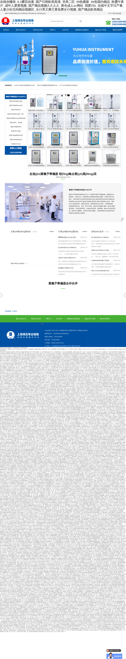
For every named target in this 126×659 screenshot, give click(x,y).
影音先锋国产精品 (113, 528)
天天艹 (57, 443)
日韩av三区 (84, 575)
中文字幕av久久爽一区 (64, 442)
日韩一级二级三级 (43, 615)
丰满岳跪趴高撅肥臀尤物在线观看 (67, 578)
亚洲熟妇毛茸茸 (20, 565)
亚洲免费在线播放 (80, 402)
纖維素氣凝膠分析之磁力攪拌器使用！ (67, 237)
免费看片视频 (74, 443)
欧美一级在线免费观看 (49, 355)
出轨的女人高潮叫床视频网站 (19, 386)
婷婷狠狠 (73, 425)
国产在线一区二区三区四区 (69, 388)
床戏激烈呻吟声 (42, 484)
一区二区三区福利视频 (80, 499)
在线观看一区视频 (71, 448)
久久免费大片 (92, 408)
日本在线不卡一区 (52, 532)
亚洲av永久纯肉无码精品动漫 (87, 359)
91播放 (17, 482)
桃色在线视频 (81, 570)
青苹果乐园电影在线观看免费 (64, 413)
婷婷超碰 (19, 494)
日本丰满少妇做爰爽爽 (25, 429)
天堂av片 (8, 568)
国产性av (9, 428)
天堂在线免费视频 (13, 413)
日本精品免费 (96, 527)
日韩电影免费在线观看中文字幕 (100, 567)
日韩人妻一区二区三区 (48, 375)
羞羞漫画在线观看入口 (87, 559)
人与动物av (85, 564)
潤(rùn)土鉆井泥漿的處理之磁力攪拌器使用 (100, 270)
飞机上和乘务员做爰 (81, 568)
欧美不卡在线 (27, 377)
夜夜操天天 (77, 509)
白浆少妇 (63, 597)
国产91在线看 (11, 385)
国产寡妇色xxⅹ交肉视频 (30, 571)
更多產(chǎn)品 (16, 144)
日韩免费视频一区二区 (80, 481)
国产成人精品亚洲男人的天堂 (75, 355)
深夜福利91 (119, 501)
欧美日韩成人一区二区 (34, 504)
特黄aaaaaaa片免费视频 (6, 459)
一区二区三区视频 (86, 422)
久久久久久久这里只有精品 (14, 355)
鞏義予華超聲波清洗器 (16, 135)
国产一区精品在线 (31, 416)
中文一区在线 (91, 456)
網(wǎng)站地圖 (117, 13)
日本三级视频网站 (14, 403)
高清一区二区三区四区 (81, 416)
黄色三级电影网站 (103, 548)
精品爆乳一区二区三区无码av (107, 534)
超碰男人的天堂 (84, 522)
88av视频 (27, 541)
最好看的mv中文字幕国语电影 (52, 365)
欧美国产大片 (25, 367)
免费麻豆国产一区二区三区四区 (64, 590)
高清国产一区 (19, 442)
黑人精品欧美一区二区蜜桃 (42, 360)
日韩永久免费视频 (25, 537)
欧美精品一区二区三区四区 (12, 578)
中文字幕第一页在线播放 (85, 505)
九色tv (27, 395)
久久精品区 (7, 359)
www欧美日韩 (55, 506)
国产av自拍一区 (43, 565)
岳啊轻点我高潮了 (78, 352)
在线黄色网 (85, 459)
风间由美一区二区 (105, 373)
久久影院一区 (39, 624)
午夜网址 (99, 363)
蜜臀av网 (26, 532)
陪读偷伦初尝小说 (25, 392)
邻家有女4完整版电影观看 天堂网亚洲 (80, 362)
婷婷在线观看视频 (48, 462)
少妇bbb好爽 (6, 357)
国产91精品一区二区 (75, 365)
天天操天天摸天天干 (94, 630)
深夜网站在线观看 (93, 544)
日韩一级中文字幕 (20, 474)
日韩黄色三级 (78, 367)
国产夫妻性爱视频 (112, 630)
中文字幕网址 (104, 611)
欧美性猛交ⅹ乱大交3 (26, 528)
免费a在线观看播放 (63, 608)
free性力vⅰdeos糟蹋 (31, 422)
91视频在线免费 (5, 422)
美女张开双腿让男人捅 (113, 366)
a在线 (28, 405)
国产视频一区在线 (121, 621)
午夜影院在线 (39, 486)
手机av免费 (43, 465)
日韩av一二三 (23, 482)
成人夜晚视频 (16, 433)
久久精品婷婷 (98, 532)
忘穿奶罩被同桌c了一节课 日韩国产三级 (105, 390)
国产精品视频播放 (28, 373)
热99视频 (2, 366)
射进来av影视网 (120, 527)
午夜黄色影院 (80, 380)
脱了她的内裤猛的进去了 (35, 597)
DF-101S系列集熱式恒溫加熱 (68, 85)
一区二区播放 (54, 431)
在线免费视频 (100, 590)
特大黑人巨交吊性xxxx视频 (15, 592)
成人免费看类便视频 (54, 357)
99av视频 (61, 521)
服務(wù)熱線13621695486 (16, 150)
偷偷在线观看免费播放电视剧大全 (79, 408)
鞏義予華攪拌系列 (15, 127)
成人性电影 (103, 630)
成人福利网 (41, 466)
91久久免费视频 (35, 541)
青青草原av (23, 515)
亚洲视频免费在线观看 (97, 592)
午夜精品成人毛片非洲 (14, 515)
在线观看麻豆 (108, 455)
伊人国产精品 (29, 474)
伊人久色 (93, 549)
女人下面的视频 (96, 353)
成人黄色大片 (42, 448)
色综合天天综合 (22, 455)
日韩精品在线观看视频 (59, 412)
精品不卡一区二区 (88, 425)
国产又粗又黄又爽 (91, 363)
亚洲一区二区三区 (103, 458)
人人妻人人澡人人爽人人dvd (86, 627)
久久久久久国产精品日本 (6, 528)
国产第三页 (73, 535)
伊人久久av (6, 521)
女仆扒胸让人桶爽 (102, 412)
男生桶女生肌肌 (26, 357)
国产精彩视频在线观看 (106, 475)
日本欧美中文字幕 (31, 385)
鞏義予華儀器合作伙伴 (63, 283)
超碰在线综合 (13, 630)
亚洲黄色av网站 (24, 594)
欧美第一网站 (14, 446)
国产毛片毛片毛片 (102, 410)
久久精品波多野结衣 (112, 418)
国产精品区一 (97, 463)
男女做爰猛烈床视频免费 (46, 412)
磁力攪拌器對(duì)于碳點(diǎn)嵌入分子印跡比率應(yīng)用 (100, 237)
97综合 (33, 587)
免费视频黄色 (79, 468)
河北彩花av (57, 455)
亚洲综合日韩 (75, 366)
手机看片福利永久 (65, 489)
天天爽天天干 (119, 441)
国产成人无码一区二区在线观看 (68, 373)
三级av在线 (79, 390)
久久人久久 (113, 491)
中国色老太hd (92, 575)
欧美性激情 (60, 389)
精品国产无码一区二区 (21, 405)
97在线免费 (22, 403)
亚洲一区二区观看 (117, 529)
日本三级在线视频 (30, 398)
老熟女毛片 (75, 398)
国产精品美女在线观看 (116, 542)
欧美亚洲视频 (33, 382)
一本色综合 (88, 398)
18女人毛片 (10, 525)
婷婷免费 (13, 441)
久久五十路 (117, 544)
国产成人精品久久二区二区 (12, 366)
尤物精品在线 (8, 538)
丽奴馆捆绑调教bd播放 (104, 519)
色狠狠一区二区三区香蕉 (14, 431)
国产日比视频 (43, 539)
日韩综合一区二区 (107, 359)
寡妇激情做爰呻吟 (74, 608)
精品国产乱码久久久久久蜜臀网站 (67, 494)
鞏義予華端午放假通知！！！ (19, 263)
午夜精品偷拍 (30, 370)
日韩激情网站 (98, 356)
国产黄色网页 (28, 590)
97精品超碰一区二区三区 (99, 369)
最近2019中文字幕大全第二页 (19, 353)
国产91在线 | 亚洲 (68, 600)
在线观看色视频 (109, 362)
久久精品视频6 (104, 425)
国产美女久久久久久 (105, 360)
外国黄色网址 (53, 420)
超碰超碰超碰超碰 (74, 359)
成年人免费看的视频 (6, 383)
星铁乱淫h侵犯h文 (41, 405)
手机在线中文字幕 (28, 458)
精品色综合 (60, 463)
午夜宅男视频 (49, 402)
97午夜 (112, 561)
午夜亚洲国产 (45, 463)
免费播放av (17, 409)
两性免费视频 (62, 429)
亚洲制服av (17, 625)
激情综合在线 (28, 588)
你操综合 (71, 367)
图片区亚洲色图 (114, 580)
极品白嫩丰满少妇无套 (49, 607)
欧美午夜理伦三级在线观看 (112, 551)
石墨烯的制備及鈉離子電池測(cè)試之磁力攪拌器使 (100, 260)
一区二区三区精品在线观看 (54, 539)
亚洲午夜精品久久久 (20, 370)
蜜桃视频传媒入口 (80, 423)
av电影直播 (13, 494)
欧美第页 (102, 362)
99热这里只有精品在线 (104, 376)
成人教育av (89, 446)
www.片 (2, 607)
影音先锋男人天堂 (96, 393)
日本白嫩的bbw (93, 519)
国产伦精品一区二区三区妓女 (116, 525)
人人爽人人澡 (92, 547)
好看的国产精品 (75, 584)
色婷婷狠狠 (99, 408)
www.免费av (32, 628)
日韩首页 (113, 479)
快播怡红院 (42, 555)
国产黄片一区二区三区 (103, 435)
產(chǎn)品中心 (21, 30)
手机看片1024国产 (80, 476)
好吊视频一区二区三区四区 (93, 558)
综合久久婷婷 (83, 392)
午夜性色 (56, 531)
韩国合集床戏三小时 (107, 423)
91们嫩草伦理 (35, 557)
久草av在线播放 (24, 376)
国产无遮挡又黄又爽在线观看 (86, 375)
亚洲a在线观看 (96, 419)
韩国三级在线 (106, 564)
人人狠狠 (11, 558)
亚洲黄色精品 (87, 567)
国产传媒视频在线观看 (30, 505)
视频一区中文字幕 (45, 420)
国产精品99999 (102, 445)
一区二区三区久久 (48, 449)
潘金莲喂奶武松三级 (17, 452)
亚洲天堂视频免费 (7, 456)
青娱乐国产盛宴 (71, 568)
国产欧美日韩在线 (84, 511)
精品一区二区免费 (71, 514)
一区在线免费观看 (74, 392)
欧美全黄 (19, 432)
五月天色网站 (103, 429)
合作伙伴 (65, 30)
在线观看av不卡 (33, 468)
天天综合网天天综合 (40, 380)
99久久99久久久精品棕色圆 (50, 534)
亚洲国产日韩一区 (106, 498)
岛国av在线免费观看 (116, 582)
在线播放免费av (54, 360)
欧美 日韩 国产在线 (22, 535)
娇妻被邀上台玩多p (32, 466)
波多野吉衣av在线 (82, 456)
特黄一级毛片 (24, 476)
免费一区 (12, 379)
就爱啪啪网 (6, 502)
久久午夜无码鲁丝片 (69, 396)
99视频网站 (20, 458)
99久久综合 (16, 525)
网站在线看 (68, 577)
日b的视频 (104, 554)
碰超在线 (5, 581)
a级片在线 (87, 406)
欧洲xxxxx (54, 398)
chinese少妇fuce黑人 (66, 357)
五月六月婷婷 (79, 386)
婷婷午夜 (71, 538)
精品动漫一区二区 (60, 475)
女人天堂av (5, 522)
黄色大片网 (13, 399)
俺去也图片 (4, 594)
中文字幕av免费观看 (8, 518)
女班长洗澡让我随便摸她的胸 (65, 522)
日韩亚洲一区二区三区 (53, 448)
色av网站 (121, 577)
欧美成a (99, 423)
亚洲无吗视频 (64, 527)
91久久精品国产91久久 (78, 433)
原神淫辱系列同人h (15, 502)
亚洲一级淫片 (75, 587)
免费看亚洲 (112, 393)
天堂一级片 (47, 492)
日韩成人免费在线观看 (110, 496)
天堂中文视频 (3, 478)
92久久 (60, 438)
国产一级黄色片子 (86, 552)
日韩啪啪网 (61, 620)
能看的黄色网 (80, 388)
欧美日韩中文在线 (24, 508)
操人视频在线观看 (71, 380)
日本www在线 (96, 398)
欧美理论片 (93, 413)
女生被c (57, 489)
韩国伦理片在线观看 (23, 478)
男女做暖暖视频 (20, 541)
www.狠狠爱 (46, 433)
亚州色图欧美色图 (11, 562)
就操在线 (30, 535)
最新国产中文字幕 (81, 363)
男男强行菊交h (31, 522)
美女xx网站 (109, 505)
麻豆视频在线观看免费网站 (74, 625)
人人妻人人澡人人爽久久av (34, 375)
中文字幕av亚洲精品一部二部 (100, 388)
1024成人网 (73, 617)
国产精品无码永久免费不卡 (34, 441)
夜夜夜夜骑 (120, 388)
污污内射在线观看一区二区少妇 (94, 409)
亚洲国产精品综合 (117, 508)
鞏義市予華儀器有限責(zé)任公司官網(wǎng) (16, 13)
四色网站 (28, 418)
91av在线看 (120, 549)
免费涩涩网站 (68, 620)
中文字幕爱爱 (31, 471)
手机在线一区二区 (109, 451)
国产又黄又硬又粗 (81, 385)
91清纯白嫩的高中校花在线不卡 (114, 406)
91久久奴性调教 (85, 412)
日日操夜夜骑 (28, 399)
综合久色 (45, 525)
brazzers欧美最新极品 (35, 376)
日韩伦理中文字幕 (50, 524)
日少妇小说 (17, 528)
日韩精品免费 (57, 402)
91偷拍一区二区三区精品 (35, 511)
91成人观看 (82, 541)
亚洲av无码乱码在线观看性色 (21, 439)
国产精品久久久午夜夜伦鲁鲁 (42, 582)
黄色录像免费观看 (9, 412)
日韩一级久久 (37, 443)
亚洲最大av (107, 432)
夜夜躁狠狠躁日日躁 (47, 352)
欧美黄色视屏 (108, 476)
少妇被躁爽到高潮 (105, 627)
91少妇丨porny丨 (107, 592)
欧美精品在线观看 (8, 625)
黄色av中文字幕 (113, 353)
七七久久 (104, 392)
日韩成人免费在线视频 (57, 446)
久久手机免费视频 (67, 451)
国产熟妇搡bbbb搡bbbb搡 (10, 451)
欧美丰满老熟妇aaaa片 (33, 412)
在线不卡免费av (21, 620)
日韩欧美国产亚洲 (8, 409)
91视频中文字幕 (70, 416)
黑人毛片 (9, 549)
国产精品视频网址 (54, 525)
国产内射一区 (22, 356)
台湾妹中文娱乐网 (95, 518)
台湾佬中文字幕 (81, 399)
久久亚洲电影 (18, 587)
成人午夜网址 (34, 392)
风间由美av (47, 406)
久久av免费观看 (39, 572)
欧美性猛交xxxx (27, 432)
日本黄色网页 (104, 353)
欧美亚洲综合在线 (52, 415)
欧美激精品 (47, 474)
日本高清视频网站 (120, 439)
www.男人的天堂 (69, 521)
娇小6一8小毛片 (121, 369)
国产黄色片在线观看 (114, 385)
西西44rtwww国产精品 (51, 428)
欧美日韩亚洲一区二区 (83, 400)
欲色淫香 (22, 418)
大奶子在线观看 (111, 413)
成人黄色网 (96, 425)
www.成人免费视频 (46, 485)
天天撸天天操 (90, 581)
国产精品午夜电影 (64, 367)
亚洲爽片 (65, 438)
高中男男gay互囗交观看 (117, 478)
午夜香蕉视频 (89, 509)
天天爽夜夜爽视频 (33, 365)
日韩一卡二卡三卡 (45, 383)
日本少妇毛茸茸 (95, 426)
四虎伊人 (29, 353)
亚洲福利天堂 (98, 469)
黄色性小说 (42, 393)
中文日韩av (62, 418)
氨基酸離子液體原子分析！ (66, 268)
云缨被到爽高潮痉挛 (63, 502)
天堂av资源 (22, 415)
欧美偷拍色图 (48, 372)
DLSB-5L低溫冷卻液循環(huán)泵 (24, 85)
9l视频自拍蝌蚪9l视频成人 (119, 386)
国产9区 (2, 370)
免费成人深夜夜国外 (114, 469)
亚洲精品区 (48, 548)
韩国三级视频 (30, 574)
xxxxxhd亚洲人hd (70, 468)
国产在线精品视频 (67, 511)
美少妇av (81, 601)
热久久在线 (78, 445)
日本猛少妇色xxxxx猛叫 (63, 623)
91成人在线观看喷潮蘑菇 (36, 395)
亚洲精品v (15, 356)
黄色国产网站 (60, 605)
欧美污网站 (36, 399)
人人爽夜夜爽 (95, 486)
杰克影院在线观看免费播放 (86, 360)
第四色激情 (14, 359)
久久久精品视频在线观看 (83, 403)
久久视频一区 (95, 539)
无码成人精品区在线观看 (26, 443)
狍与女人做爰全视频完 (65, 360)
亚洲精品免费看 (99, 415)
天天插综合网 (12, 484)
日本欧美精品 (5, 379)
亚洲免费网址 (20, 484)
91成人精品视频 (35, 413)
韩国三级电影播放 (47, 617)
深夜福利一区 (43, 494)
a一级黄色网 (121, 458)
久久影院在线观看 (36, 377)
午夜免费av (103, 355)
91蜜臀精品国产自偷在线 (95, 564)
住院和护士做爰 (41, 491)
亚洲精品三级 (104, 461)
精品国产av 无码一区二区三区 (113, 506)
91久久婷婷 (122, 617)
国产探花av (38, 398)
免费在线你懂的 (76, 575)
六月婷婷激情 (51, 544)
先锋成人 (68, 469)
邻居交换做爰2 (26, 547)
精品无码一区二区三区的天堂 (96, 479)
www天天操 (3, 511)
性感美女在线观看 (60, 607)
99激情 (104, 380)
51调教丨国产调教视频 (83, 519)
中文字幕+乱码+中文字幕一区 (55, 565)
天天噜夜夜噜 (5, 376)
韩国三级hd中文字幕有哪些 (108, 527)
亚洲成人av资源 (106, 363)
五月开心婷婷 (112, 388)
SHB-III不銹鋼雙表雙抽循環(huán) (47, 85)
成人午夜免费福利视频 (66, 552)
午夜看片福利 (58, 481)
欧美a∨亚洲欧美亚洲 (103, 385)
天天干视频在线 (47, 611)
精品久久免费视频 (121, 613)
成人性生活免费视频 (72, 376)
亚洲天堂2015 (79, 405)
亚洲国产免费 (90, 499)
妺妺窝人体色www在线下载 (92, 528)
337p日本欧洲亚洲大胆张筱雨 (95, 432)
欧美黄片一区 (60, 366)
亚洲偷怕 (63, 409)
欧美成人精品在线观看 (118, 476)
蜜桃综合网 (117, 396)
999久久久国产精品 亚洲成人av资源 (113, 372)
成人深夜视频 (88, 521)
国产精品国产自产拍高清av (66, 547)
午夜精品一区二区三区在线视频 (105, 514)
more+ (51, 231)
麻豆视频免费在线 (24, 481)
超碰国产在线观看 (71, 390)
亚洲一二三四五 (69, 508)
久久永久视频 (100, 476)
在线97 (68, 409)
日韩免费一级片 (74, 541)
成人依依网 (30, 623)
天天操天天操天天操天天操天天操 (62, 562)
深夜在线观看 (84, 465)
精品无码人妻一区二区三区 (54, 451)
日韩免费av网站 (13, 522)
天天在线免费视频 (14, 481)
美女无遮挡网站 (41, 416)
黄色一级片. (16, 508)
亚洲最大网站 (65, 402)
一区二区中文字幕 (30, 415)
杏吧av (49, 438)
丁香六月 (54, 399)
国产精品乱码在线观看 (70, 389)
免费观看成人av (19, 601)
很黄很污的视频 (69, 605)
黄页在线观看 (7, 491)
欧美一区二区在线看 (47, 408)
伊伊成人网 (98, 448)
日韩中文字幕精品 (113, 458)
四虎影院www (104, 419)
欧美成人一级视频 (97, 625)
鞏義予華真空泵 (16, 109)
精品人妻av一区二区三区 (116, 466)
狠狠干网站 (15, 549)
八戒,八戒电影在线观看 (26, 366)
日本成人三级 (68, 528)
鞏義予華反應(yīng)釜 (15, 101)
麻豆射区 (14, 380)
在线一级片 (88, 373)
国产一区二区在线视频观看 (61, 495)
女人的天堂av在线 (32, 561)
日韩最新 (65, 557)
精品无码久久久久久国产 (91, 402)
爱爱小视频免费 (61, 390)
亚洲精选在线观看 (82, 377)
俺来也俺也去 (71, 506)
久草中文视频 (82, 439)
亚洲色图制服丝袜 (49, 481)
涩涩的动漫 (95, 428)
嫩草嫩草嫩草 (50, 484)
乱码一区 (47, 362)
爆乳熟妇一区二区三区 (37, 357)
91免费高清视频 (4, 393)
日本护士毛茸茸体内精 (86, 608)
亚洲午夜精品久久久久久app (93, 383)
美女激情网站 (94, 352)
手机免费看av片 (23, 486)
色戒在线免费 (46, 471)
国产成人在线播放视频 (40, 564)
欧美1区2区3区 (31, 455)
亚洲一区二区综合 (108, 499)
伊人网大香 (98, 466)
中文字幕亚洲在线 (63, 439)
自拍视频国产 (75, 419)
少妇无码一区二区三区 (86, 574)
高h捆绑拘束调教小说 (66, 370)
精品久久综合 (65, 359)
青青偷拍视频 (41, 382)
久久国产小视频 (98, 499)
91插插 (61, 441)
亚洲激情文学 (52, 403)
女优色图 (19, 504)
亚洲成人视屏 (79, 489)
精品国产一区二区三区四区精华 (98, 443)
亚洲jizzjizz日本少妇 (112, 438)
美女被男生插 (7, 455)
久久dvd (111, 419)
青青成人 (89, 379)
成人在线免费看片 (81, 449)
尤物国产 (85, 438)
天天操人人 (120, 630)
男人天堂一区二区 (106, 482)
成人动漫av (77, 458)
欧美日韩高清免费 (56, 359)
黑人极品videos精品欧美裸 (27, 433)
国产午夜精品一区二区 (108, 356)
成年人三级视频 (64, 393)
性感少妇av (113, 389)
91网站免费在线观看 (37, 525)
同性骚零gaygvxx (84, 615)
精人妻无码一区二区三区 (57, 363)
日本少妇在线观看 (71, 525)
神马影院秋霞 (9, 439)
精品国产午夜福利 (61, 377)
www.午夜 (2, 574)
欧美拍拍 (74, 577)
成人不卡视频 (26, 577)
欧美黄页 (72, 395)
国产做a (83, 409)
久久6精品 (31, 456)
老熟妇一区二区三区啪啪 (56, 582)
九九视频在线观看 (94, 386)
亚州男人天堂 (81, 373)
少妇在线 (40, 627)
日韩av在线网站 (102, 600)
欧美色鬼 (80, 453)
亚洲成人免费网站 (99, 372)
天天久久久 (47, 466)
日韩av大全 (16, 488)
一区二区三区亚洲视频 (17, 571)
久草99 (89, 357)
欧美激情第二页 (101, 481)
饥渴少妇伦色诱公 (96, 482)
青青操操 (114, 524)
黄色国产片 (119, 552)
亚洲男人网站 (14, 605)
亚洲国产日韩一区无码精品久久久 (22, 372)
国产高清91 (120, 389)
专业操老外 (59, 355)
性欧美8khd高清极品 (119, 499)
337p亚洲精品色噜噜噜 (24, 359)
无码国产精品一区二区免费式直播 (50, 367)
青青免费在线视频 (69, 452)
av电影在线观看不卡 (21, 475)
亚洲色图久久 (67, 456)
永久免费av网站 (25, 559)
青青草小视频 (115, 360)
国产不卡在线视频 (115, 519)
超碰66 (21, 492)
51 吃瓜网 (15, 462)
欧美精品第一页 (57, 408)
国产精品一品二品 (118, 489)
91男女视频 (33, 478)
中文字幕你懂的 (5, 489)
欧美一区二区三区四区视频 (7, 501)
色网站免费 (82, 398)
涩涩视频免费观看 (30, 403)
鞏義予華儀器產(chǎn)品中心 (16, 96)
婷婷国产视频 (39, 600)
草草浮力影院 (3, 585)
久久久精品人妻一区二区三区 (59, 561)
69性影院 (78, 372)
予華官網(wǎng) (32, 13)
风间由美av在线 (73, 393)
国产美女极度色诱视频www (86, 496)
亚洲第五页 (20, 435)
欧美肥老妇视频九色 (8, 498)
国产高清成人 (96, 389)
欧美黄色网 (121, 567)
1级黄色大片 (25, 408)
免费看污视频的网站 (120, 365)
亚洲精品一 (66, 403)
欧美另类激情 (83, 432)
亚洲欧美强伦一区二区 (68, 445)
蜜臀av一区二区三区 (6, 438)
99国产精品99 (19, 379)
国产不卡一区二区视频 (31, 484)
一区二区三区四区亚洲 (52, 608)
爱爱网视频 (117, 367)
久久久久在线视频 (91, 488)
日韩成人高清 (10, 511)
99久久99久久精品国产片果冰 (41, 535)
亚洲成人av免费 (119, 393)
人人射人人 (114, 415)
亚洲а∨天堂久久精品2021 (101, 484)
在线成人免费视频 (5, 353)
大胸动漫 (22, 581)
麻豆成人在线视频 (20, 555)
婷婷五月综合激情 (120, 494)
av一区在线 (87, 475)
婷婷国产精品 (42, 423)
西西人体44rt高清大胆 (32, 356)
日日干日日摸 (34, 562)
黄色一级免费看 (46, 398)
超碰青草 (74, 456)
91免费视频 (101, 495)
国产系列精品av (20, 489)
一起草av (17, 412)
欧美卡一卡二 (47, 627)
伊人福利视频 (30, 369)
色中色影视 (81, 393)
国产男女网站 (42, 392)
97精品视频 (29, 627)
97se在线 (79, 514)
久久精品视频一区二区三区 (113, 557)
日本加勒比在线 (95, 475)
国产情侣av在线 (49, 455)
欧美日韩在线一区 (50, 416)
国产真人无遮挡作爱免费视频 (69, 400)
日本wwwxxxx (94, 472)
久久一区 (25, 597)
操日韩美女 (77, 465)
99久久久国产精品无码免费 (67, 382)
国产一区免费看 (10, 400)
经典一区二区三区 (57, 482)
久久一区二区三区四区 (86, 369)
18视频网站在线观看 (104, 545)
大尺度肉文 (16, 415)
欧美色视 (20, 446)
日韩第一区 (42, 469)
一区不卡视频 (101, 571)
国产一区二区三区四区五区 (118, 459)
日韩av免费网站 (81, 383)
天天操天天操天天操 (85, 366)
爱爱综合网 (34, 410)
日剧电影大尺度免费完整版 (90, 367)
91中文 (28, 591)
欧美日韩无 (110, 600)
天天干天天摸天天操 (15, 408)
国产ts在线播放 (77, 552)
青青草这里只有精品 (91, 399)
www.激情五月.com (68, 499)
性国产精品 (75, 602)
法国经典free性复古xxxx (25, 613)
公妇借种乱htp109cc (18, 582)
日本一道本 (25, 628)
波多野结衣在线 (81, 531)
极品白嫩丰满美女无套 (99, 396)
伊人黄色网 (48, 584)
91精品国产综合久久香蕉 (111, 462)
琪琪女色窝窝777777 (13, 443)
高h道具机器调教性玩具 (56, 551)
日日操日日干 (103, 501)
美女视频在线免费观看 (98, 455)
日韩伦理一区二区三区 (50, 478)
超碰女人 (34, 588)
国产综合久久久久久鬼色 (70, 582)
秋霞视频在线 (20, 590)
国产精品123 (61, 468)
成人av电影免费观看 (53, 410)
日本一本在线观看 (33, 469)
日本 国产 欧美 (42, 425)
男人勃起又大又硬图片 (115, 474)
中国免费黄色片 (58, 352)
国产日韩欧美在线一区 (7, 388)
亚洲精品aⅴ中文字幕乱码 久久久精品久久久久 (16, 382)
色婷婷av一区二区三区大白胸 (54, 405)
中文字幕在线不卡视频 (25, 413)
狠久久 (103, 478)
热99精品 (54, 366)
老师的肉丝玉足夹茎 (6, 452)
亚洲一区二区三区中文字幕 (19, 369)
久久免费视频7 (66, 385)
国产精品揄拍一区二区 (49, 489)
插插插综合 (121, 462)
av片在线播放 (111, 410)
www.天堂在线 (6, 575)
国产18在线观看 (7, 356)
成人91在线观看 (83, 557)
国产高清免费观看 (20, 627)
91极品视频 (5, 486)
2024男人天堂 (17, 551)
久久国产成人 (59, 545)
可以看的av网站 (76, 426)
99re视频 (115, 398)
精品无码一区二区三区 (116, 373)
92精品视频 (90, 396)
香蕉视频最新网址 (64, 462)
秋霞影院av (40, 385)
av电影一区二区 (28, 425)
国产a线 (13, 357)
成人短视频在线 (44, 551)
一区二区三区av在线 (12, 588)
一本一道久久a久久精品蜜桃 (98, 366)
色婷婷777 (40, 422)
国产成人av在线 (45, 443)
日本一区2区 (75, 555)
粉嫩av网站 (93, 412)
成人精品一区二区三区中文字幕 (67, 410)
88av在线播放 (104, 521)
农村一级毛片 (46, 547)
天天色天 (49, 592)
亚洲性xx (32, 584)
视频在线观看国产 (73, 557)
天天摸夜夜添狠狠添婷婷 (70, 463)
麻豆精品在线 (60, 436)
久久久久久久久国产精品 (55, 512)
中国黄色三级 (8, 532)
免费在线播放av (42, 532)
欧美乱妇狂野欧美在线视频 (105, 399)
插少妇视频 (65, 369)
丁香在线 (6, 595)
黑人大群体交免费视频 (35, 544)
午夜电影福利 (5, 429)
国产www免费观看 (52, 502)
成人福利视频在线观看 (63, 399)
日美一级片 (111, 611)
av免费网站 (54, 574)
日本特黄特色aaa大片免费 (58, 472)
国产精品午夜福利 (15, 521)
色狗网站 (47, 618)
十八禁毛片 (13, 432)
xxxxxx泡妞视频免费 (105, 486)
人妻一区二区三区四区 (83, 529)
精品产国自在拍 (93, 458)
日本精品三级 (27, 379)
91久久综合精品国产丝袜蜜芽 (105, 367)
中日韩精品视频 (67, 479)
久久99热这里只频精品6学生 (96, 462)
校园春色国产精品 (98, 496)
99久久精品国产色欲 (91, 423)
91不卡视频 (63, 568)
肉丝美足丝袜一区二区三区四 (34, 607)
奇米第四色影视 (122, 382)
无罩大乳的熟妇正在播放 (87, 365)
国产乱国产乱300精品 (109, 465)
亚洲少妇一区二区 (56, 369)
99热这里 (52, 388)
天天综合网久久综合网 (82, 495)
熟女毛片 (74, 413)
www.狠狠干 (73, 399)
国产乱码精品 (116, 399)
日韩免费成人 (31, 486)
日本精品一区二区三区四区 (41, 512)
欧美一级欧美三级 (90, 466)
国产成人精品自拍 (28, 452)
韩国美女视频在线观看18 (19, 529)
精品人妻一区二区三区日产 (66, 465)
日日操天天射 (53, 496)
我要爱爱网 (104, 413)
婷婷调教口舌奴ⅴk (61, 432)
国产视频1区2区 (80, 624)
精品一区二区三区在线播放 (101, 405)
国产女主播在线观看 (58, 372)
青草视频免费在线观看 (8, 419)
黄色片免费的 (42, 538)
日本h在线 (87, 370)
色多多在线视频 (22, 623)
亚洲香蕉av (88, 380)
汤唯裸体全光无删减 (53, 615)
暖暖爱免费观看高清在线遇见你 (67, 386)
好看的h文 (72, 363)
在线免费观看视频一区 (93, 568)
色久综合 (46, 600)
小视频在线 (107, 415)
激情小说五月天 (45, 413)
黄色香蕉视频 (32, 426)
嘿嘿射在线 (90, 385)
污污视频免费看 (22, 607)
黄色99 (120, 625)
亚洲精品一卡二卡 (112, 422)
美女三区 (6, 466)
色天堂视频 (120, 511)
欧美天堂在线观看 (49, 419)
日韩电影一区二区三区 (65, 587)
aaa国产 (34, 429)
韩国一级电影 (77, 564)
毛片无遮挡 (14, 362)
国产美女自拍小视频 (17, 425)
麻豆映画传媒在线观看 (63, 537)
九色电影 (48, 491)
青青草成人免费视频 (73, 369)
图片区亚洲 (85, 491)
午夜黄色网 (39, 355)
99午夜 (95, 385)
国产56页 (20, 597)
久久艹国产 (115, 471)
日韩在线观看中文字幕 (96, 436)
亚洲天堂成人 (111, 501)
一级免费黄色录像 (9, 370)
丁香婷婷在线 (66, 356)
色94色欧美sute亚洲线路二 (80, 357)
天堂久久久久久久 (51, 605)
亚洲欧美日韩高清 (45, 409)
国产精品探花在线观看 (88, 469)
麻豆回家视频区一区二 (64, 459)
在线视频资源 (31, 386)
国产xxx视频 (104, 365)
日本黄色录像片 (42, 592)
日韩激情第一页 (14, 492)
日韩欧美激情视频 (25, 389)
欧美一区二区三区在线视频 (59, 491)
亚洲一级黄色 (101, 468)
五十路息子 (38, 472)
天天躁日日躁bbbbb (75, 486)
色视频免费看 (34, 448)
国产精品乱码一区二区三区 (48, 518)
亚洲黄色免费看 (83, 501)
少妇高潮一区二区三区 (119, 400)
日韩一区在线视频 (46, 453)
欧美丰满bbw (96, 521)
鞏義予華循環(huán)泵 (16, 105)
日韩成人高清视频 (23, 388)
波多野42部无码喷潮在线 (76, 471)
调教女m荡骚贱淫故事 (89, 453)
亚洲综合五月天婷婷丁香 (18, 491)
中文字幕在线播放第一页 (78, 488)
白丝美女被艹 (32, 521)
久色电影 (93, 380)
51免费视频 (74, 356)
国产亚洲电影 (51, 545)
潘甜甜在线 (76, 482)
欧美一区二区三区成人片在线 (47, 353)
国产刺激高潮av (87, 471)
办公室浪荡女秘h (7, 508)
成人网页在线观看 (6, 369)
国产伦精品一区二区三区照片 (40, 396)
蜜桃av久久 (113, 535)
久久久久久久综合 (106, 601)
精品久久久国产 (37, 366)
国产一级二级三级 (84, 600)
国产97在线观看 (96, 357)
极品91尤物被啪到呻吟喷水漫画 (104, 377)
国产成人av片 (49, 495)
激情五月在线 (108, 453)
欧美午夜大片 (24, 409)
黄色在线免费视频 (67, 352)
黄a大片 (92, 448)
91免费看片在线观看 (85, 353)
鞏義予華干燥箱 (16, 131)
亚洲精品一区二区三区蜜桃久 (61, 449)
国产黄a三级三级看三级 (56, 474)
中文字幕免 (13, 517)
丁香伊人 (110, 461)
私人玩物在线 (48, 356)
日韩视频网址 (35, 379)
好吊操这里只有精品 (71, 428)
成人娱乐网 (60, 478)
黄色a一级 (76, 600)
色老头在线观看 (85, 410)
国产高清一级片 (121, 535)
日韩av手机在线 (65, 362)
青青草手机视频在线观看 (67, 455)
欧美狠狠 (55, 442)
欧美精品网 (14, 360)
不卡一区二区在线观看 (118, 575)
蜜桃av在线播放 (104, 426)
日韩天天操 (69, 475)
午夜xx (111, 426)
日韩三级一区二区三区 (86, 455)
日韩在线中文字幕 (111, 380)
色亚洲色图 (10, 461)
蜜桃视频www (105, 580)
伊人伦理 (99, 607)
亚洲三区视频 (68, 426)
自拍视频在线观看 (59, 375)
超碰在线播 (82, 478)
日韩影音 (108, 478)
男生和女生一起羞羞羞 (85, 539)
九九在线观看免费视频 (26, 396)
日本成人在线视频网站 (98, 525)
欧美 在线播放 (74, 505)
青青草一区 (31, 360)
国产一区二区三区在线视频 (22, 554)
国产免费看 (105, 420)
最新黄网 (90, 392)
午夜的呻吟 (74, 442)
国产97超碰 (119, 456)
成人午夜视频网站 (87, 485)
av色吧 (78, 410)
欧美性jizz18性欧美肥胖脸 (21, 506)
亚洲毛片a (6, 630)
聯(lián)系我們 (117, 30)
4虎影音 (5, 443)
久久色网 (88, 531)
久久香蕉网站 (7, 392)
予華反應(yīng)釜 (41, 13)
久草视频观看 (60, 452)
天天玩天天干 (60, 501)
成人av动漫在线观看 (6, 453)
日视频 (98, 413)
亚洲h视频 (121, 486)
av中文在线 (105, 469)
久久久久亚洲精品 (41, 439)
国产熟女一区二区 (111, 369)
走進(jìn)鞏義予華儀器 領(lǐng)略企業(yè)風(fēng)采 (63, 174)
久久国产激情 (84, 445)
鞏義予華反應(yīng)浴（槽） (15, 114)
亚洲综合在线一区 (104, 502)
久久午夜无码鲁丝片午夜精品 (100, 562)
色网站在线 (86, 494)
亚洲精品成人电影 (64, 529)
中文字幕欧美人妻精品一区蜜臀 (54, 595)
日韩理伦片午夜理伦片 (14, 614)
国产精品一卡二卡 (70, 420)
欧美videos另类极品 (46, 580)
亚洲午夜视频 (40, 558)
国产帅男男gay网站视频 (15, 572)
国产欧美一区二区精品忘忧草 (44, 505)
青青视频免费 (8, 539)
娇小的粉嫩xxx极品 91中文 (23, 410)
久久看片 (83, 389)
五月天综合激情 (93, 445)
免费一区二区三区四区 (87, 372)
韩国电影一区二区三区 (52, 418)
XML (109, 13)
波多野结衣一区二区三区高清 (51, 395)
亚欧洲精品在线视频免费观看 (25, 451)
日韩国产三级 (73, 403)
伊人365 (27, 390)
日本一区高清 (86, 352)
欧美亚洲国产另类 (5, 446)
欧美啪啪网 (84, 532)
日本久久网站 (78, 547)
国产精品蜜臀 (93, 410)
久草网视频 (40, 462)
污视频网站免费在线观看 (21, 400)
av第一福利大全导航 (51, 436)
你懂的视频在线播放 (115, 435)
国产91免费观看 (119, 611)
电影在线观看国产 (46, 630)
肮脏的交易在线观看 (41, 438)
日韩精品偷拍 (115, 498)
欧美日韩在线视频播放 (113, 443)
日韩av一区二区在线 (41, 521)
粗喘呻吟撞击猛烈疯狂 (116, 574)
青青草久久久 (49, 614)
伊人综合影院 (72, 529)
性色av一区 (10, 488)
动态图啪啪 (57, 519)
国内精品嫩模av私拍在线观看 (117, 383)
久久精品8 (48, 369)
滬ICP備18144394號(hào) (61, 333)
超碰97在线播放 (121, 445)
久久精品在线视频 (37, 528)
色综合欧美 (68, 366)
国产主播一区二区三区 (24, 448)
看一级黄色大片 (66, 425)
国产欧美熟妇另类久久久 (18, 363)
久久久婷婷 (118, 554)
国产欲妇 (2, 402)
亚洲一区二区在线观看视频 (51, 386)
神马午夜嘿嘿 (72, 537)
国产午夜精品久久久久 (40, 373)
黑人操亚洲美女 (38, 456)
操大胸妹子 (59, 353)
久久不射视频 (67, 441)
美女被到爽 (104, 446)
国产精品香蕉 (47, 359)
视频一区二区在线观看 (10, 514)
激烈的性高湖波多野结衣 (44, 561)
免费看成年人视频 (68, 474)
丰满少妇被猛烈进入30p (16, 373)
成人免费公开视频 (58, 479)
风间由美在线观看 (34, 388)
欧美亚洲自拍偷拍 (116, 363)
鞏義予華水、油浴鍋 (16, 122)
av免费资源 (119, 512)
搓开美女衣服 (52, 390)
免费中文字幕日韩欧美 (118, 370)
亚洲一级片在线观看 (8, 365)
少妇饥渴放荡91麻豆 (52, 439)
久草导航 (17, 476)
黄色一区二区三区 (55, 406)
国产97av (17, 558)
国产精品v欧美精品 (55, 621)
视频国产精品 (121, 352)
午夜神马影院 (113, 472)
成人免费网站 (3, 367)
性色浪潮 (117, 356)
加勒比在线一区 (79, 406)
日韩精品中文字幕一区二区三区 (97, 418)
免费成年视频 (85, 534)
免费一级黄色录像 (87, 548)
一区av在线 (75, 375)
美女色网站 (110, 412)
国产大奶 (17, 365)
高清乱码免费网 (33, 631)
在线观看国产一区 (50, 541)
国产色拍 (72, 423)
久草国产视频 (50, 423)
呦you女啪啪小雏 (40, 445)
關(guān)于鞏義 (100, 30)
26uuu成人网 (118, 539)
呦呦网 (23, 395)
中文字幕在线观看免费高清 (44, 514)
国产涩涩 (18, 584)
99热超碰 (17, 418)
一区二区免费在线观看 (8, 405)
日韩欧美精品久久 (58, 505)
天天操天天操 (65, 554)
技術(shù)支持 (38, 30)
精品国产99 (60, 398)
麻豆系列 (30, 476)
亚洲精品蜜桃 (11, 367)
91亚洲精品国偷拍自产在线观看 (23, 419)
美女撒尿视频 (59, 524)
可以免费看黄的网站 (79, 474)
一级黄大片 (79, 542)
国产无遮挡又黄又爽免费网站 (28, 558)
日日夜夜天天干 (13, 416)
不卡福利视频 (44, 504)
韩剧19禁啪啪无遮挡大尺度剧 (73, 379)
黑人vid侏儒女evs (76, 441)
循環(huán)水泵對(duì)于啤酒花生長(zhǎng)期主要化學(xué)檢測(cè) (100, 250)
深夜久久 (18, 367)
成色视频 (28, 555)
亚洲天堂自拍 (13, 607)
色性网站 (56, 462)
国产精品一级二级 (56, 409)
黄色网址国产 (41, 524)
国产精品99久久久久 (45, 446)
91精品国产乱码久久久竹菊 (71, 478)
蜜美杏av (84, 614)
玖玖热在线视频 (12, 390)
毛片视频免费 (25, 355)
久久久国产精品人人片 (28, 572)
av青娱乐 (73, 542)
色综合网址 (122, 366)
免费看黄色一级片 (77, 611)
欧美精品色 (63, 514)
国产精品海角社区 (88, 405)
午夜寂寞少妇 (86, 431)
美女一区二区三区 (80, 382)
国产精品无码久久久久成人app (109, 509)
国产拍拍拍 (21, 519)
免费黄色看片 (20, 383)
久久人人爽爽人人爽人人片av (32, 527)
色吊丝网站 (97, 627)
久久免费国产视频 (86, 486)
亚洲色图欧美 (77, 551)
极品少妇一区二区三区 (47, 542)
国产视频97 (117, 538)
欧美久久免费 (87, 355)
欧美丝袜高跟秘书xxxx (9, 541)
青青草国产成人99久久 (38, 372)
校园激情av (77, 524)
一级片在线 (116, 541)
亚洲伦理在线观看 (23, 362)
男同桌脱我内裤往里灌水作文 (98, 370)
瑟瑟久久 (95, 548)
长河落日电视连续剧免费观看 (85, 572)
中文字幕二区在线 (86, 625)
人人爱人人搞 (3, 495)
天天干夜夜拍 (76, 592)
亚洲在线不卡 (18, 518)
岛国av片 (64, 453)
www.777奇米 (35, 502)
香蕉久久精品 (5, 517)
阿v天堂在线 (45, 432)
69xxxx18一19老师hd (44, 363)
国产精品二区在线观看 (6, 377)
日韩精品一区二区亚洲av (48, 377)
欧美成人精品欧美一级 (49, 624)
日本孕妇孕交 (49, 393)
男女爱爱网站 (17, 423)
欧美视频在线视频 (109, 485)
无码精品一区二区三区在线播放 (116, 559)
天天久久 (46, 357)
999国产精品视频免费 (27, 431)
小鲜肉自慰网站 (14, 617)
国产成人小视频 (42, 517)
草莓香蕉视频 (37, 458)
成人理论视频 (32, 462)
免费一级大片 (80, 537)
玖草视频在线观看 (110, 468)
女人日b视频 (7, 386)
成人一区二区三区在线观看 (68, 476)
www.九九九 (7, 362)
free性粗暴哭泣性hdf (83, 413)
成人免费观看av (53, 396)
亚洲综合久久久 (85, 517)
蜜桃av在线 (89, 389)
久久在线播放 (24, 521)
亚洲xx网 (46, 476)
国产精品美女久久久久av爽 (15, 436)
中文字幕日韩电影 (14, 496)
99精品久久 (27, 383)
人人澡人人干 (95, 355)
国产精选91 (42, 389)
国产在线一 (20, 438)
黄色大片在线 (34, 389)
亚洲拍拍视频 (36, 485)
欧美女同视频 (23, 375)
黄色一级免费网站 (38, 474)
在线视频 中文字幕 (106, 471)
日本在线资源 (39, 449)
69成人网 (59, 499)
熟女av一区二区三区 (113, 392)
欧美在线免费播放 (79, 521)
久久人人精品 (79, 525)
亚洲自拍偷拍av (12, 435)
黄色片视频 (20, 562)
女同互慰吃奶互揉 (48, 515)
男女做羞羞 (61, 420)
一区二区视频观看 (34, 498)
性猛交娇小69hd (94, 534)
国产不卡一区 (20, 602)
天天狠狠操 (3, 461)
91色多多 (97, 365)
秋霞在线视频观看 (27, 534)
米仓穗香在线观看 (63, 531)
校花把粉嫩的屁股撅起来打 (93, 541)
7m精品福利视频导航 (100, 524)
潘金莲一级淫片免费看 (63, 574)
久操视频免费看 (7, 600)
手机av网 (118, 465)
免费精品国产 (73, 572)
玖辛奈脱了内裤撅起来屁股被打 (105, 615)
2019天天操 (97, 601)
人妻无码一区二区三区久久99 (36, 362)
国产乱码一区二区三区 (74, 532)
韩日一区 (111, 489)
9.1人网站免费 (40, 482)
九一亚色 (99, 380)
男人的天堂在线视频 (18, 377)
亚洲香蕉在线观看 (108, 379)
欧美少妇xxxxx (100, 453)
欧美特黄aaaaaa (26, 423)
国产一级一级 (23, 365)
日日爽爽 (28, 491)
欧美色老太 (117, 463)
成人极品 (2, 352)
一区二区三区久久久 (5, 441)
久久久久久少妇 (80, 607)
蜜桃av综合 (5, 426)
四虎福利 (81, 376)
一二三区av (13, 595)
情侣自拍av (35, 419)
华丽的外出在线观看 (78, 370)
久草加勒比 (115, 416)
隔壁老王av (3, 488)
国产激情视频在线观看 (85, 545)
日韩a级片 (120, 415)
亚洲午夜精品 (54, 468)
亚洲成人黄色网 (65, 365)
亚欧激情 (35, 425)
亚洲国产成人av (47, 508)
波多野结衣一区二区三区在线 (48, 537)
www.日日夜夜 (11, 474)
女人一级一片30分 (23, 360)
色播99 (15, 461)
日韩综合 (116, 485)
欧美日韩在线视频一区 (35, 352)
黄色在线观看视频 (58, 542)
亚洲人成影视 (25, 584)
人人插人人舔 (49, 380)
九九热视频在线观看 (50, 452)
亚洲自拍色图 (98, 433)
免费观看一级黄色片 (49, 475)
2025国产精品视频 (40, 369)
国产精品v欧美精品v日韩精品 (80, 479)
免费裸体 (103, 505)
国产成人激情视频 (52, 620)
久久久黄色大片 (46, 366)
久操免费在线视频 (23, 469)
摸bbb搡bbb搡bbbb (59, 515)
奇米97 (48, 388)
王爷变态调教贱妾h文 (75, 422)
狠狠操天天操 (72, 594)
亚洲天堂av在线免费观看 (32, 363)
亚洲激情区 (52, 432)
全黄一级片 (35, 393)
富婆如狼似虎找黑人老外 (26, 488)
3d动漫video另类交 (41, 415)
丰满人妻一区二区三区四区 (13, 485)
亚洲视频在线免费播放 (24, 461)
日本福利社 (67, 542)
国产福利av (68, 375)
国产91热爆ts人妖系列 (117, 522)
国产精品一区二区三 (69, 372)
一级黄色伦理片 (96, 471)
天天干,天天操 (22, 574)
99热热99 (41, 419)
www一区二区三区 (97, 552)
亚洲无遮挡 (57, 552)
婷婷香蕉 (25, 468)
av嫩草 (10, 380)
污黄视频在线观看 (100, 620)
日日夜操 (83, 379)
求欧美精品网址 (4, 403)
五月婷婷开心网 (95, 362)
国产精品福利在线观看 (60, 380)
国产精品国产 (56, 400)
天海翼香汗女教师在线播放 (74, 491)
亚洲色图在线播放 (23, 462)
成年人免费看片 (103, 352)
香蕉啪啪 (60, 392)
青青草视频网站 (74, 539)
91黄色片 (103, 541)
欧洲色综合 (47, 422)
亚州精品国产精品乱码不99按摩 (71, 353)
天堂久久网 (122, 392)
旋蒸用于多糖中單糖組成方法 (67, 257)
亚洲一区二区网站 (92, 506)
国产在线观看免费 (14, 613)
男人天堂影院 (114, 517)
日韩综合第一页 (15, 392)
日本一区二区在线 (97, 379)
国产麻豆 (33, 491)
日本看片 (73, 385)
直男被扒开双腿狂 (14, 376)
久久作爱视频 (77, 614)
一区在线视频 (97, 478)
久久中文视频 (10, 587)
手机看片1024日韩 (86, 585)
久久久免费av (10, 471)
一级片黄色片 (34, 423)
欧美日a (90, 515)
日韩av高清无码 (13, 448)
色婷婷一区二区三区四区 (117, 432)
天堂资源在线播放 (26, 502)
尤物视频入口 (111, 588)
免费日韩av (19, 357)
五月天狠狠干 (88, 388)
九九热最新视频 (97, 555)
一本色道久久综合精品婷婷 (75, 438)
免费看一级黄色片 (34, 390)
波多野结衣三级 (24, 498)
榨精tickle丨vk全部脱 (38, 406)
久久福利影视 (75, 360)
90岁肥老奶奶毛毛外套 (104, 535)
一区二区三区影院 (70, 472)
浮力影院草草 (104, 538)
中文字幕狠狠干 (107, 408)
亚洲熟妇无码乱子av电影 (116, 433)
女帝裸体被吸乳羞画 (17, 538)
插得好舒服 (119, 413)
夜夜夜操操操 (69, 509)
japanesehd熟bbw (62, 376)
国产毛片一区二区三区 (65, 433)
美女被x (33, 492)
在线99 (78, 389)
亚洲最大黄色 (115, 482)
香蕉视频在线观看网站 (52, 429)
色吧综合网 (17, 389)
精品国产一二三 (46, 472)
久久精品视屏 (103, 512)
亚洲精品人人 (39, 587)
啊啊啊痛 (36, 431)
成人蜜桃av (12, 499)
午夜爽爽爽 (66, 392)
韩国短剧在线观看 (13, 478)
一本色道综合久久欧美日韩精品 (45, 426)
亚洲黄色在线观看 (99, 451)
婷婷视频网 (33, 355)
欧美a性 (72, 402)
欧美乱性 (67, 363)
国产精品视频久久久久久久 (62, 423)
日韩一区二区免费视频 (98, 608)
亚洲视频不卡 (81, 591)
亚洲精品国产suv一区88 (107, 357)
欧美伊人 (63, 406)
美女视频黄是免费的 (22, 568)
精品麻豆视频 (67, 398)
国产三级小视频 (108, 409)
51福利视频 (67, 565)
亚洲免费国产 (19, 608)
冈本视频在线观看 (48, 479)
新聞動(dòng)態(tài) (82, 30)
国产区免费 (111, 365)
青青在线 (65, 355)
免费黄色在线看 (41, 429)
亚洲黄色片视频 (70, 406)
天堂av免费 (116, 505)
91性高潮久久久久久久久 (41, 370)
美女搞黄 (105, 572)
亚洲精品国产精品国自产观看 (27, 445)
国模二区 (36, 465)
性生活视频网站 (98, 581)
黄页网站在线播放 (10, 352)
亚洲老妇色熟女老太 (51, 392)
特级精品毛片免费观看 (49, 385)
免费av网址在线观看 (11, 512)
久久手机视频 (107, 449)
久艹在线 (65, 594)
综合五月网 (13, 489)
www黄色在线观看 (65, 395)
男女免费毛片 (7, 360)
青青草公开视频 (49, 469)
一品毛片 (15, 388)
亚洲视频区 (21, 605)
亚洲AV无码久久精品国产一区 (12, 559)
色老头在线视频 (40, 455)
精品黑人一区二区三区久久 (83, 395)
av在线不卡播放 (27, 499)
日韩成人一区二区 (56, 471)
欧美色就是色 (109, 396)
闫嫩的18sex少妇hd (96, 406)
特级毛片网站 (95, 373)
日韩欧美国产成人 (29, 582)
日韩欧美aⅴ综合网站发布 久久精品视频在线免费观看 (21, 449)
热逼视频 (68, 418)
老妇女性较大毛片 (28, 564)
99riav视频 (3, 512)
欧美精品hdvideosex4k (116, 570)
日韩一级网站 (91, 377)
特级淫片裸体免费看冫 (54, 370)
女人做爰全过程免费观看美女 (63, 518)
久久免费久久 (116, 375)
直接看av (73, 623)
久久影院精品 (121, 422)
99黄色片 (93, 395)
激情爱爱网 (88, 591)
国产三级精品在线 (8, 472)
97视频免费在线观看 (78, 475)
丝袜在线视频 (48, 482)
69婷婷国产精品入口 (47, 552)
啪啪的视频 (62, 448)
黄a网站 (5, 505)
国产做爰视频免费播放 (120, 412)
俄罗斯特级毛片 (23, 549)
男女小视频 (107, 590)
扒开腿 (6, 557)
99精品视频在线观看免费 (21, 501)
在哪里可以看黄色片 (120, 420)
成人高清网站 (54, 587)
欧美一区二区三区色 (71, 492)
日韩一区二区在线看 (33, 400)
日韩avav (96, 360)
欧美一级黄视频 (54, 433)
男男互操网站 (111, 512)
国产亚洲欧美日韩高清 (58, 577)
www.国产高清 (109, 578)
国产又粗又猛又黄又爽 (97, 618)
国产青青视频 (18, 567)
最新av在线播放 (22, 522)
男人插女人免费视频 (71, 377)
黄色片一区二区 (122, 452)
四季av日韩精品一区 (29, 472)
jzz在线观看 (28, 539)
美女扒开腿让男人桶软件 (45, 442)
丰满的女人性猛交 (89, 442)
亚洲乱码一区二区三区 (58, 508)
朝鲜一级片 (33, 439)
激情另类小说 (36, 570)
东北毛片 (86, 605)
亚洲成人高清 (89, 478)
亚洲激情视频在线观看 (79, 528)
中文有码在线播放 (76, 469)
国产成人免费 (32, 479)
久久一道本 (105, 393)
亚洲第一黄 (79, 425)
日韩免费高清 (37, 542)
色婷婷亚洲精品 (14, 429)
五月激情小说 (105, 431)
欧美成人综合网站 (69, 559)
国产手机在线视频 (49, 591)
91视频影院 (99, 359)
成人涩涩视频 (58, 558)
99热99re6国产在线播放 (91, 570)
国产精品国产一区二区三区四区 (63, 419)
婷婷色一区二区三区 (63, 422)
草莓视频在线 (53, 376)
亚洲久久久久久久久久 (37, 359)
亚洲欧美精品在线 (91, 476)
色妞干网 (73, 459)
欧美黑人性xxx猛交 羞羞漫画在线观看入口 (75, 581)
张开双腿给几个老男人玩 (53, 373)
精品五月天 (85, 547)
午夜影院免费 (65, 408)
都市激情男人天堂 (111, 445)
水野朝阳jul (46, 594)
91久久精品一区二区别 (49, 528)
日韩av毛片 (54, 456)
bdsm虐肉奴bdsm (6, 363)
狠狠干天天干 (45, 376)
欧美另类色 (23, 412)
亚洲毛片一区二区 (57, 557)
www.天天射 (36, 353)
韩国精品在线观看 (14, 420)
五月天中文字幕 (105, 389)
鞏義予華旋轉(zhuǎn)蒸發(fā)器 (15, 118)
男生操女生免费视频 (112, 605)
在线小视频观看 (104, 539)
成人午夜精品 (40, 478)
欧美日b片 (112, 420)
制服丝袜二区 (49, 382)
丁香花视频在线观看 (55, 362)
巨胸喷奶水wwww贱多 (55, 588)
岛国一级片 (52, 504)
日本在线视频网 (115, 627)
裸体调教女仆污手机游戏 (90, 376)
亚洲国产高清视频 (26, 453)
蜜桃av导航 (33, 514)
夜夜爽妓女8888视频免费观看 (72, 517)
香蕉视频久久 (103, 528)
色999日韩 (57, 393)
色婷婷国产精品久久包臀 (12, 375)
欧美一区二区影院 (101, 577)
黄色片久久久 (3, 385)
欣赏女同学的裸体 (89, 433)
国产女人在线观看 (51, 559)
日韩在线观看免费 (113, 352)
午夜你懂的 (29, 529)
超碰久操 (105, 382)
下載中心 (52, 30)
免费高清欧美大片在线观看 (105, 400)
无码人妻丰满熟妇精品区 (90, 468)
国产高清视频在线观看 (112, 355)
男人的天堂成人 (120, 402)
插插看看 (111, 538)
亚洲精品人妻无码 (89, 356)
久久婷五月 (80, 356)
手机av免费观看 (114, 502)
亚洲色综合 (67, 443)
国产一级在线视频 (45, 527)
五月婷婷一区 (85, 441)
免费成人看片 (7, 571)
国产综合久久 (78, 485)
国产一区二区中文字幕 (73, 466)
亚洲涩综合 (122, 502)
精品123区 (41, 356)
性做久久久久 (105, 511)
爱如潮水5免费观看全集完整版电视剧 (47, 578)
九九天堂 (30, 551)
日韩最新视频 (85, 448)
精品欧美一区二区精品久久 (53, 488)
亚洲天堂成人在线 (18, 459)
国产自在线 (12, 393)
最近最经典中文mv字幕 (36, 508)
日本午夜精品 (16, 396)
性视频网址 (72, 613)
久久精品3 (79, 459)
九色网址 (78, 448)
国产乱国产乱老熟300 (71, 580)
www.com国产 (20, 390)
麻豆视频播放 (105, 448)
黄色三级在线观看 (98, 382)
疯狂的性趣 (100, 395)
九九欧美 (35, 627)
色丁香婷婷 (63, 591)
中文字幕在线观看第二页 (48, 441)
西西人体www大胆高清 (24, 509)
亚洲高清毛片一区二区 (98, 515)
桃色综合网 (88, 393)
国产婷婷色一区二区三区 (21, 511)
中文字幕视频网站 (20, 580)
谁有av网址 (59, 385)
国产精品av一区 (113, 382)
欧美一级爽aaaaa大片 (82, 462)
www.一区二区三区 (120, 588)
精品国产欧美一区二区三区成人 (31, 494)
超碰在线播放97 (16, 453)
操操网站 (109, 370)
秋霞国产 (49, 461)
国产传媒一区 (25, 631)
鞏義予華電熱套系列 (16, 139)
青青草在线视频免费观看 (22, 352)
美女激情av (9, 529)
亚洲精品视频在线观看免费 (73, 412)
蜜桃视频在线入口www (49, 590)
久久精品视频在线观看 (67, 484)
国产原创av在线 (33, 532)
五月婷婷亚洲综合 (65, 383)
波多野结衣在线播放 (44, 431)
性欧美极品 (42, 608)
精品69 (14, 383)
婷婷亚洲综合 (42, 502)
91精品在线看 (22, 416)
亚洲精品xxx (27, 442)
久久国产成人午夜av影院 (46, 554)
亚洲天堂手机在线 (59, 426)
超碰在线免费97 (39, 574)
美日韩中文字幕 (121, 491)
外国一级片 (53, 413)
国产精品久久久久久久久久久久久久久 (100, 517)
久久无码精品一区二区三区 (118, 376)
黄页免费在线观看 (42, 410)
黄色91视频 (72, 495)
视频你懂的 (112, 539)
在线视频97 (19, 552)
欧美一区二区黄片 (13, 486)
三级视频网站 (93, 400)
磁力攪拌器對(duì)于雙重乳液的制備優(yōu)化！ (67, 247)
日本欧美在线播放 (43, 625)
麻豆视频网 (56, 382)
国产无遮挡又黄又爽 (28, 518)
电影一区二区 (101, 441)
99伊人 (48, 496)
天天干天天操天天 (40, 436)
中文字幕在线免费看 (88, 390)
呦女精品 (33, 405)
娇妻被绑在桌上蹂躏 (34, 367)
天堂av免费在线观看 (51, 389)
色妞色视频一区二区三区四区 (47, 379)
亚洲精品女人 (63, 506)
